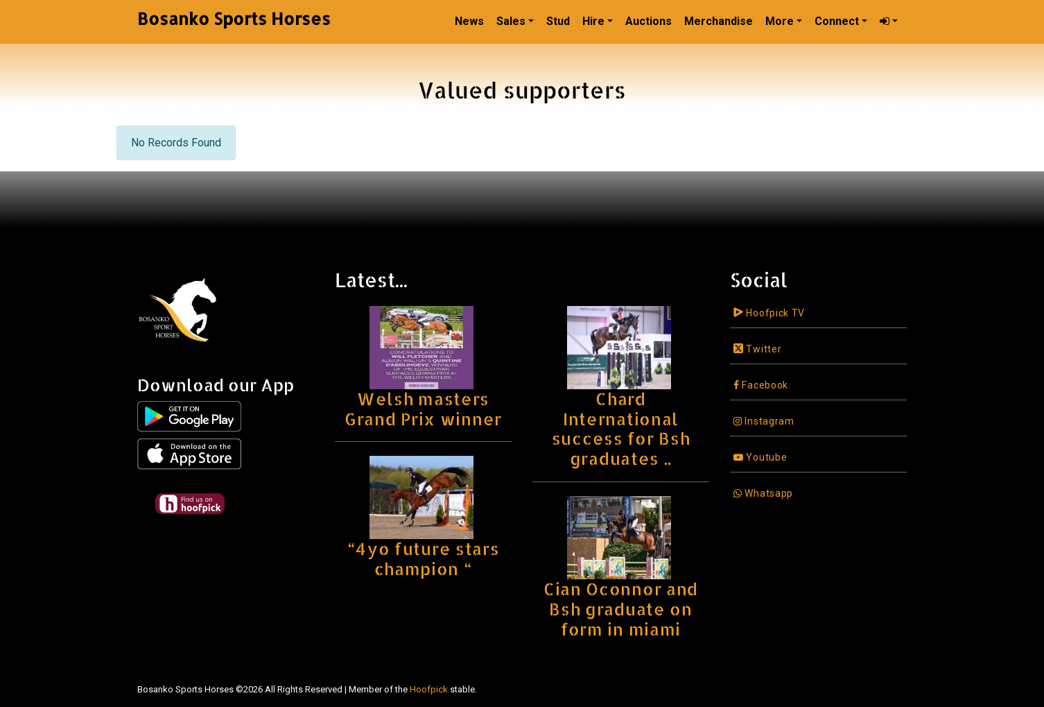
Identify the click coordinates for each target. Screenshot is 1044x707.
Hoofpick (429, 689)
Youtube (760, 457)
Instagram (763, 421)
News (469, 21)
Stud (558, 21)
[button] (889, 21)
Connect (837, 21)
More (779, 21)
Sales (510, 21)
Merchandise (718, 21)
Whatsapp (763, 493)
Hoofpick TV (769, 312)
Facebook (760, 385)
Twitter (757, 349)
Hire (593, 21)
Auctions (648, 21)
